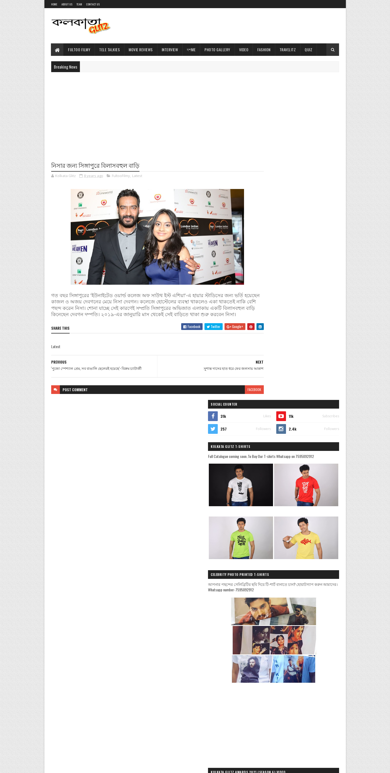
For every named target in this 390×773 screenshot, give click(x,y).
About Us (66, 4)
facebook (233, 396)
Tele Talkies (109, 49)
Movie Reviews (141, 49)
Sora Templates (77, 765)
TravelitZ (288, 49)
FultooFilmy (121, 176)
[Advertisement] (240, 26)
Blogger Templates (105, 765)
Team (79, 4)
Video (244, 49)
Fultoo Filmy (79, 49)
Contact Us (93, 4)
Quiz (309, 49)
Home (54, 4)
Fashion (264, 49)
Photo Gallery (217, 49)
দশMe (191, 49)
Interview (170, 49)
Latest (137, 176)
